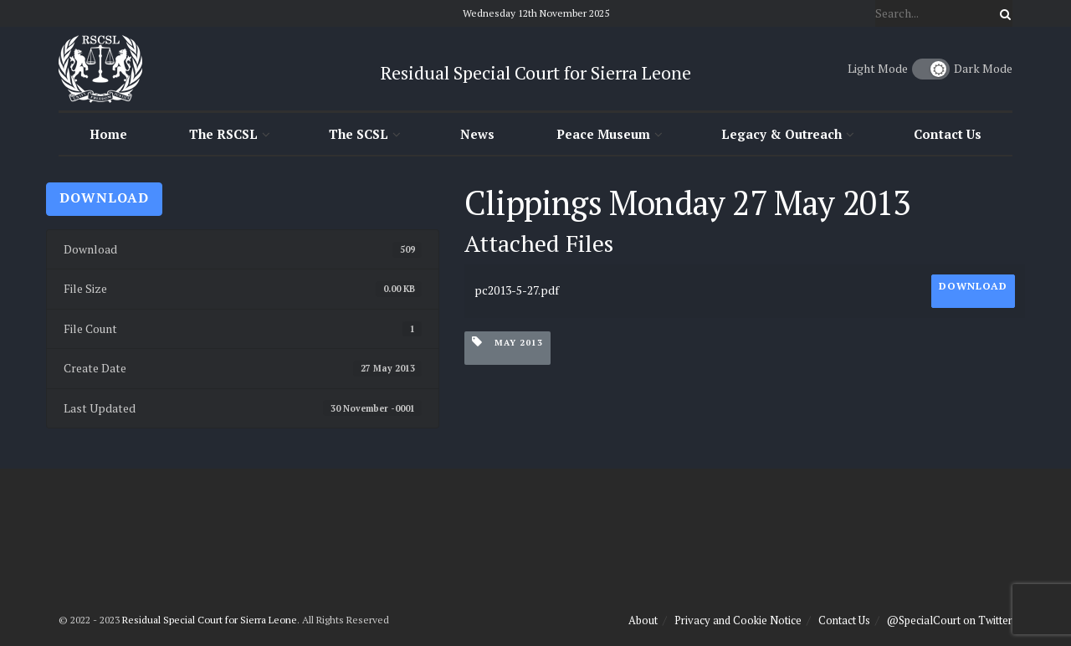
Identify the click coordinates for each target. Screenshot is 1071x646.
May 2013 (507, 342)
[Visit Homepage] (100, 68)
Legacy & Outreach (781, 134)
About (643, 620)
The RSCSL (223, 134)
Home (108, 134)
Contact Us (947, 134)
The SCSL (358, 134)
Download (104, 197)
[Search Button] (1002, 13)
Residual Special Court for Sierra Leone (209, 619)
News (477, 134)
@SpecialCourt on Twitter (949, 620)
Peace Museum (603, 134)
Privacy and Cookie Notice (738, 620)
